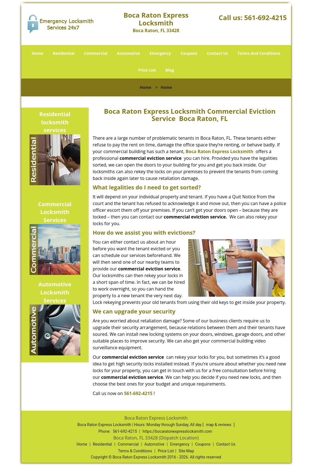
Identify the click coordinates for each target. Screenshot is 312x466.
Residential (63, 53)
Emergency (160, 53)
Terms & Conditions (135, 451)
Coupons (188, 53)
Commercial (95, 53)
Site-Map (186, 451)
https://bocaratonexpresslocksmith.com (177, 431)
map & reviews (219, 424)
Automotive (128, 53)
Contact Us (217, 53)
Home (37, 53)
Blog (169, 70)
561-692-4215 (265, 17)
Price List (147, 70)
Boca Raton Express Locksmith (219, 151)
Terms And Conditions (259, 53)
